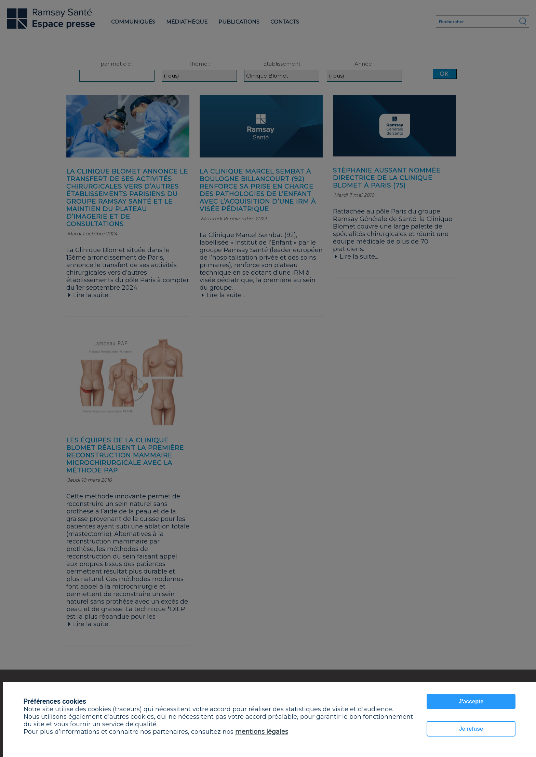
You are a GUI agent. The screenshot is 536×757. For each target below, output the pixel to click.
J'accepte (471, 701)
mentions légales (261, 731)
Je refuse (471, 729)
